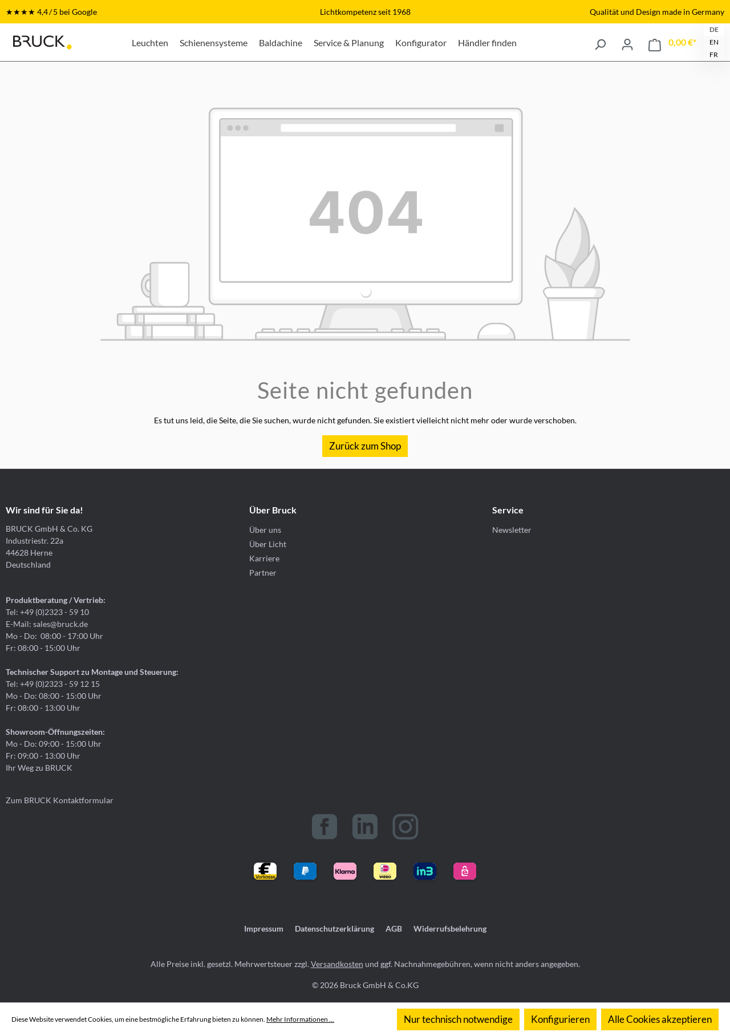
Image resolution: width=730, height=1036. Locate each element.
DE (714, 29)
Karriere (264, 558)
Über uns (265, 530)
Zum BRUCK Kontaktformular (59, 800)
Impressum (263, 928)
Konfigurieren (560, 1019)
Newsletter (512, 530)
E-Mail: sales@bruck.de (47, 624)
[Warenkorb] (672, 42)
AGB (394, 928)
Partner (263, 572)
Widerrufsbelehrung (449, 928)
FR (713, 54)
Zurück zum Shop (365, 446)
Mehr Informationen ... (300, 1019)
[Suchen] (600, 42)
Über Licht (267, 544)
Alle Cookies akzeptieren (660, 1019)
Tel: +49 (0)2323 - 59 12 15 (53, 684)
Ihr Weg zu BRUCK (39, 767)
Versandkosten (337, 964)
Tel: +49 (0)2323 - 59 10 (47, 612)
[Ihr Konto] (627, 42)
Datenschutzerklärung (334, 928)
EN (714, 42)
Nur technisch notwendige (458, 1019)
